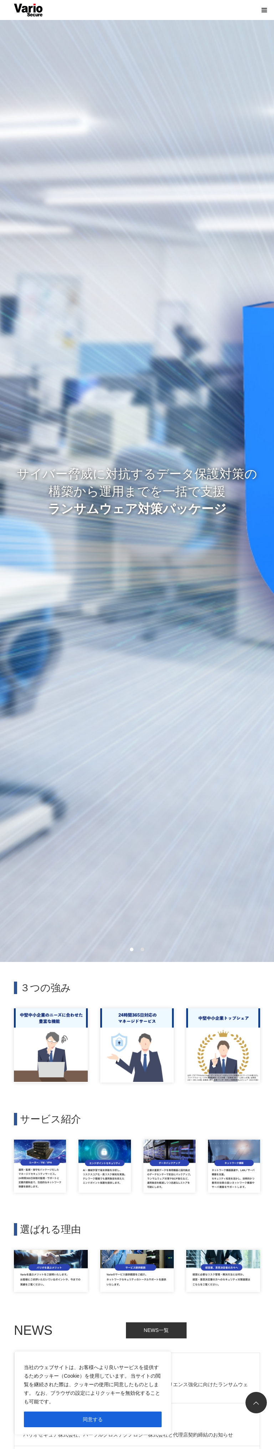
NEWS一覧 (156, 1330)
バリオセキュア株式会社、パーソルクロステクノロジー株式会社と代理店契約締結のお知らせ (128, 1435)
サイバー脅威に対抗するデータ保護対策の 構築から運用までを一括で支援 (137, 490)
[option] (137, 491)
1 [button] (132, 949)
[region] (92, 1393)
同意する (93, 1419)
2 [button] (143, 949)
